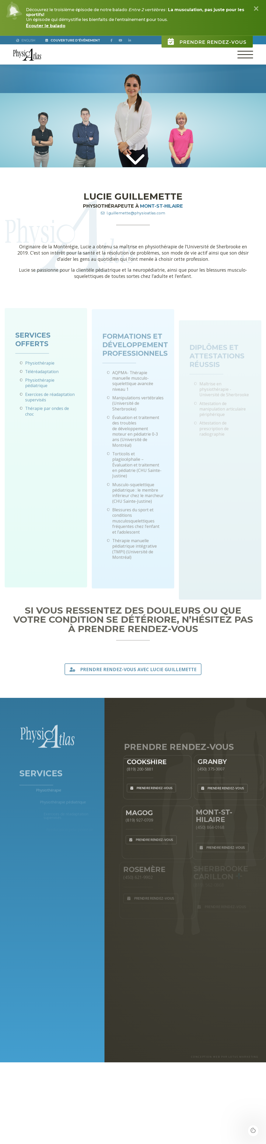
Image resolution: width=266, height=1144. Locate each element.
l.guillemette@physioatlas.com (133, 213)
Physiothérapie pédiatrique (39, 401)
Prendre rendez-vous (207, 38)
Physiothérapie (39, 381)
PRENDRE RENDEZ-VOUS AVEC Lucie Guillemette (132, 669)
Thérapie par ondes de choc (47, 429)
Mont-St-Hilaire (161, 206)
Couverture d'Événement (72, 40)
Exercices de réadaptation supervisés (50, 415)
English (25, 40)
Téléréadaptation (42, 389)
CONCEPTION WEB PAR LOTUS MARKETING (224, 1056)
